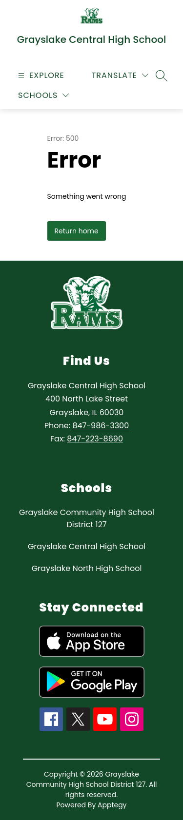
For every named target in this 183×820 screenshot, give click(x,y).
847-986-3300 (100, 425)
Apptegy (112, 805)
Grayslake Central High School (86, 546)
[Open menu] (40, 75)
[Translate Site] (120, 75)
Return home (77, 231)
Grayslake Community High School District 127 (86, 518)
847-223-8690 (95, 438)
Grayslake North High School (87, 568)
